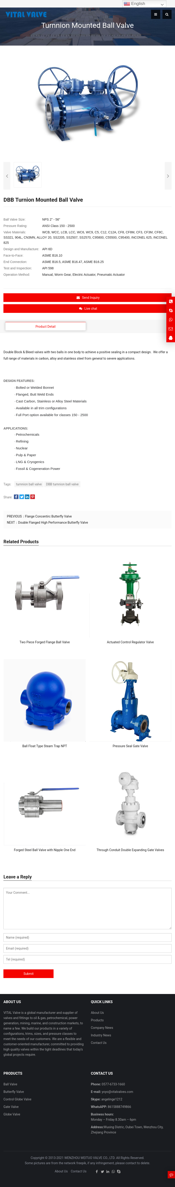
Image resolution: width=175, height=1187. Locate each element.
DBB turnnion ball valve (62, 484)
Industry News (101, 1035)
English (134, 4)
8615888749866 (119, 1107)
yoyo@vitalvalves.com (117, 1092)
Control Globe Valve (17, 1099)
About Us (97, 1012)
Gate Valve (10, 1107)
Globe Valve (11, 1114)
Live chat (88, 308)
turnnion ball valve (29, 484)
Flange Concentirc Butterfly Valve (48, 516)
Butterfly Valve (13, 1092)
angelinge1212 (111, 1099)
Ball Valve (10, 1084)
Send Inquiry (88, 297)
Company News (102, 1028)
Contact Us (99, 1043)
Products (97, 1020)
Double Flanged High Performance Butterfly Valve (53, 522)
